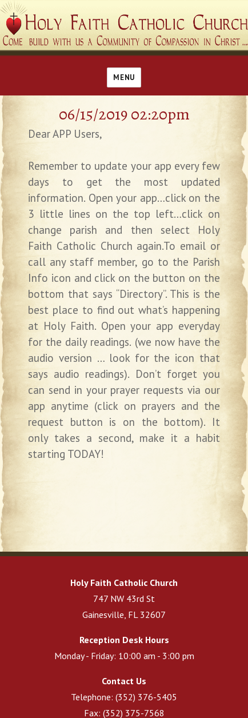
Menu (123, 77)
